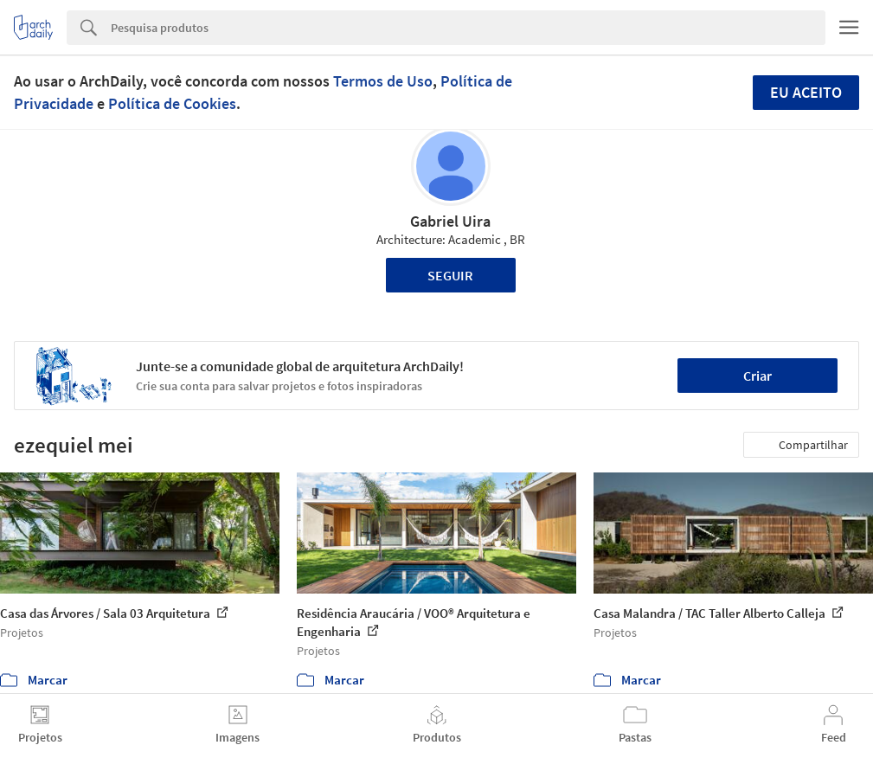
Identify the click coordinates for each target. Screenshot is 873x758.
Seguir (450, 275)
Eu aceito (806, 92)
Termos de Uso (383, 81)
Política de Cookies (172, 103)
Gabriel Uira (450, 221)
